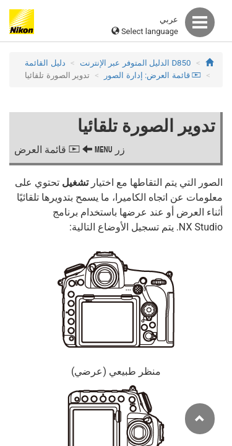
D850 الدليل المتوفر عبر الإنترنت (135, 63)
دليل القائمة (45, 63)
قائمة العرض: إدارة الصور (152, 75)
